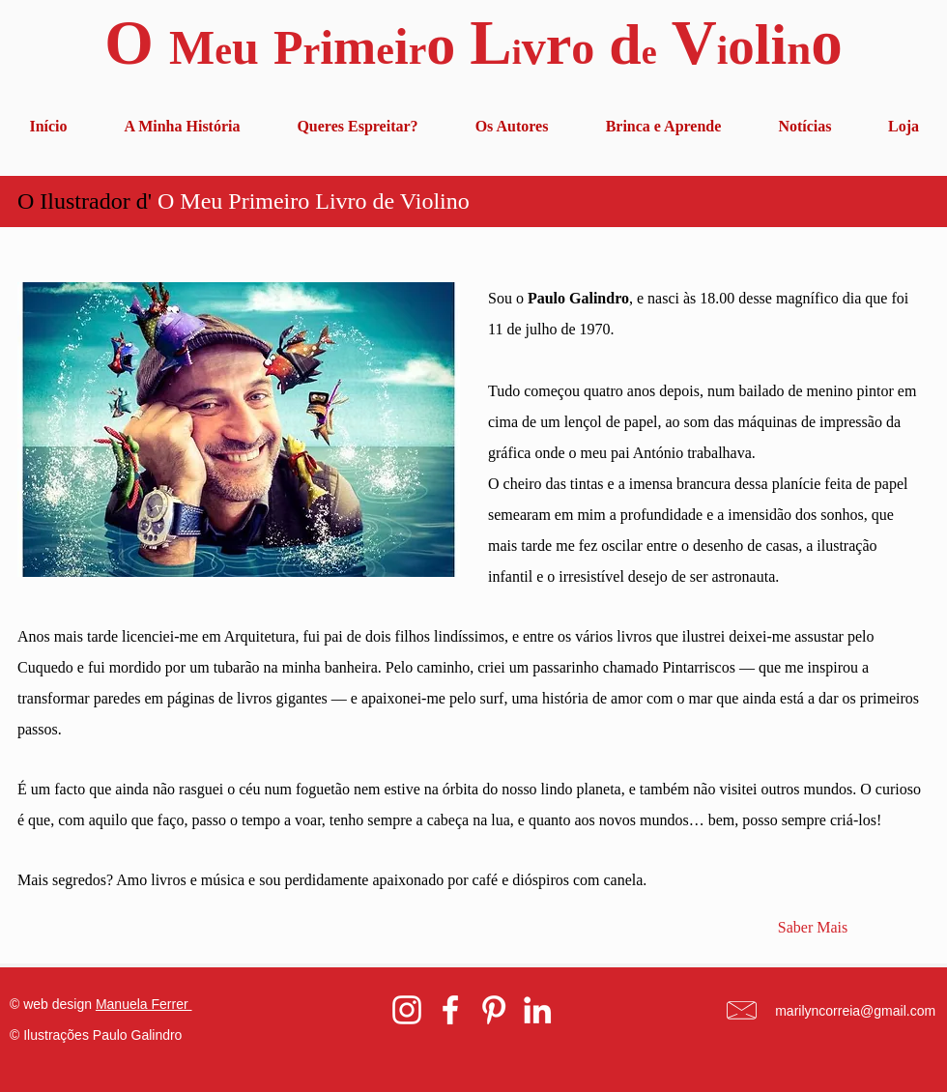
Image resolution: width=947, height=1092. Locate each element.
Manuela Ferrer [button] (144, 1004)
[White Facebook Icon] (450, 1010)
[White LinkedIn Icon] (537, 1010)
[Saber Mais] (812, 927)
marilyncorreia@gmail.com (855, 1011)
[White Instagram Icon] (406, 1010)
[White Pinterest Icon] (493, 1010)
